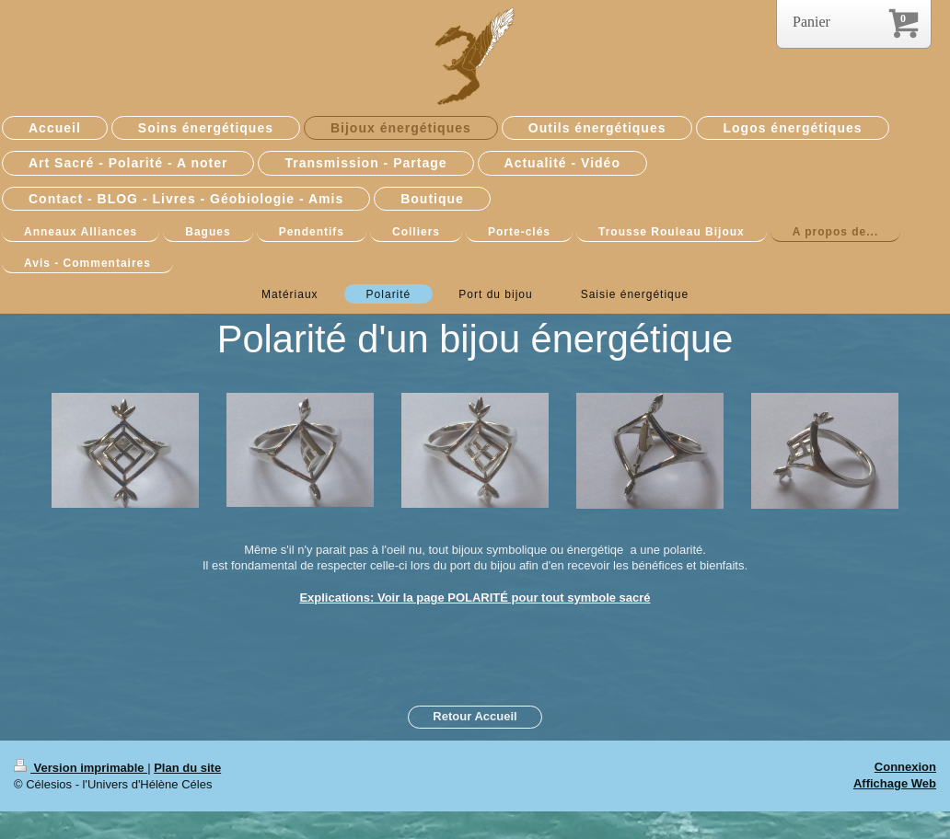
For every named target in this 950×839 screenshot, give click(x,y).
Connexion (905, 767)
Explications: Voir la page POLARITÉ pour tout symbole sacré (474, 597)
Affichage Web (894, 783)
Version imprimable (80, 768)
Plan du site (187, 768)
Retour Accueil (474, 716)
